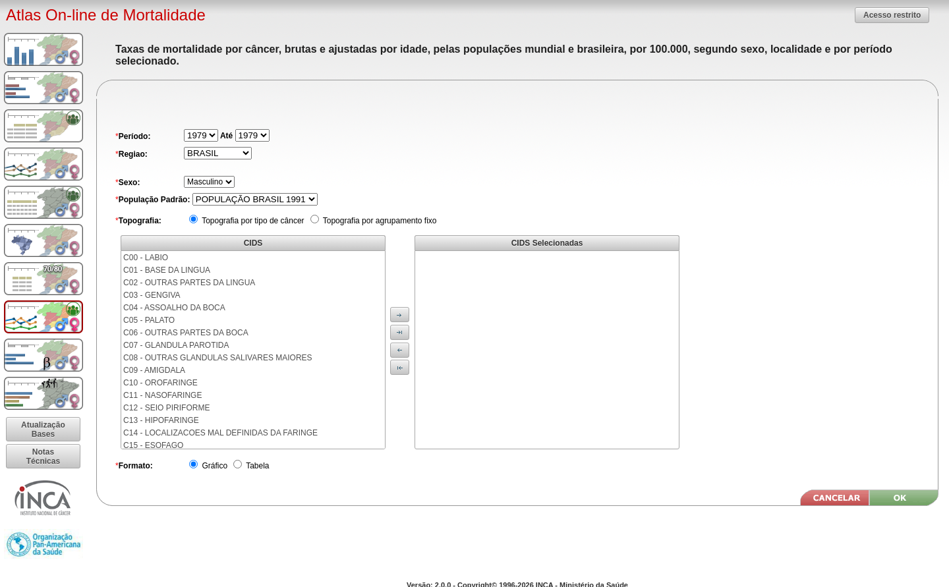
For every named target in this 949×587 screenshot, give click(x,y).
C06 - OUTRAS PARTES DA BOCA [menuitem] (185, 332)
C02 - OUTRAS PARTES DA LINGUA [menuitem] (189, 282)
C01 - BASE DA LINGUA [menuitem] (166, 270)
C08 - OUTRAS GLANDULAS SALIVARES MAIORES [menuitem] (217, 357)
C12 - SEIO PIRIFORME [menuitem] (166, 407)
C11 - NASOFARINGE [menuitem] (162, 395)
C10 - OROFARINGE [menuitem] (160, 382)
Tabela (256, 465)
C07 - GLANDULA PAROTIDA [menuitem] (176, 345)
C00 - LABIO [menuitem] (145, 257)
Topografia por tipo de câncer (252, 220)
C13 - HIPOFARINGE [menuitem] (161, 420)
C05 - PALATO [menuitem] (149, 320)
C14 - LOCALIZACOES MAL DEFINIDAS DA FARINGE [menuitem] (220, 432)
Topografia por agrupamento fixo (379, 220)
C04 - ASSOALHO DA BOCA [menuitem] (174, 307)
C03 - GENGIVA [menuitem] (151, 295)
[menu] (253, 349)
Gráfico (213, 465)
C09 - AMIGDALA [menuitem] (154, 370)
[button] (892, 14)
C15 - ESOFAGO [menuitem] (153, 445)
